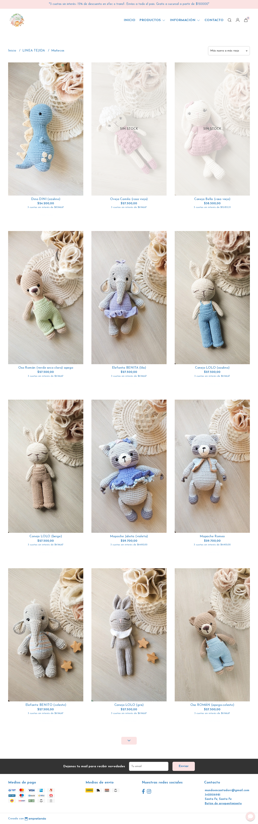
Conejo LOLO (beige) (45, 536)
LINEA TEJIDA (34, 50)
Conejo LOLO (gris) (129, 705)
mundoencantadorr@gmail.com (227, 790)
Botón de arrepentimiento (223, 803)
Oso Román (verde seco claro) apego (45, 367)
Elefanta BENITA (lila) (129, 367)
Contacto (214, 20)
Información (185, 20)
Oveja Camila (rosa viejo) (129, 199)
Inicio (129, 20)
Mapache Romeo (212, 536)
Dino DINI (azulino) (45, 199)
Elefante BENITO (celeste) (45, 705)
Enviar (184, 766)
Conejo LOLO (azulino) (212, 367)
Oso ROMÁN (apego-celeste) (212, 705)
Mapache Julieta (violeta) (129, 536)
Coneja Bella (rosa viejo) (212, 199)
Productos (152, 20)
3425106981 (212, 794)
